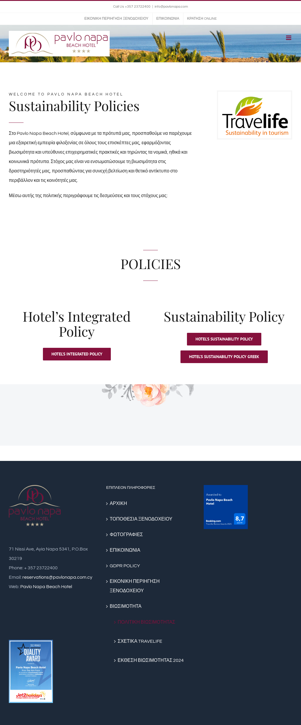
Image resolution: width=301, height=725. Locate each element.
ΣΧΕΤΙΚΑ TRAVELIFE (140, 641)
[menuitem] (116, 19)
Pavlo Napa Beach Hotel (46, 586)
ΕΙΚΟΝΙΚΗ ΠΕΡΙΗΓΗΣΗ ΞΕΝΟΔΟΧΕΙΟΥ (135, 586)
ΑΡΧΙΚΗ (118, 503)
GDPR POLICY (125, 565)
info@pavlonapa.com (171, 7)
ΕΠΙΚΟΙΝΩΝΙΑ (125, 550)
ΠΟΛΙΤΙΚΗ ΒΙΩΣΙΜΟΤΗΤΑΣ (146, 622)
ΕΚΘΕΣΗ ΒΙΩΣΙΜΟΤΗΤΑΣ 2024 (151, 660)
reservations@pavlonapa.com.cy (57, 577)
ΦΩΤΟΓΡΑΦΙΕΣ (126, 534)
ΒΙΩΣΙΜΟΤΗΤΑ (125, 606)
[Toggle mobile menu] (289, 38)
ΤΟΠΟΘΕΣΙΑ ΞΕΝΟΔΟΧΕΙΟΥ (141, 519)
